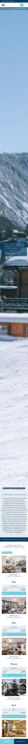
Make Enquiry (21, 741)
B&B (14, 709)
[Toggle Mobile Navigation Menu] (26, 5)
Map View (7, 552)
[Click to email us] (26, 1)
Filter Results (6, 741)
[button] (3, 564)
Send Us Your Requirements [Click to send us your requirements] (7, 1)
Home (2, 8)
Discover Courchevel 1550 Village (14, 539)
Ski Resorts (8, 8)
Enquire (14, 593)
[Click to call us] (24, 1)
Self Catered (14, 586)
